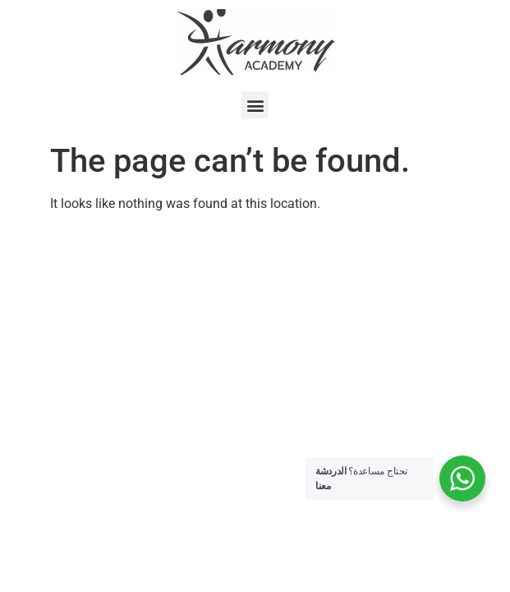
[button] (255, 104)
